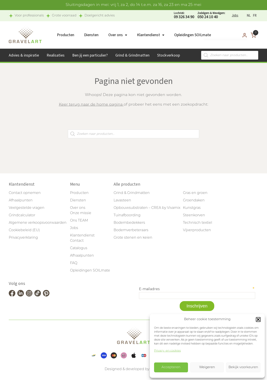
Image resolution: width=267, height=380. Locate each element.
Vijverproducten (197, 230)
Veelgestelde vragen (26, 208)
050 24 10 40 (211, 15)
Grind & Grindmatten (132, 55)
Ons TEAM (79, 220)
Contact (77, 241)
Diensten (91, 35)
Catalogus (78, 248)
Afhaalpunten (21, 200)
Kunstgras (192, 208)
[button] (258, 319)
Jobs (235, 15)
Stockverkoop (168, 55)
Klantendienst (148, 35)
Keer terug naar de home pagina (91, 105)
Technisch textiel (197, 223)
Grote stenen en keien (133, 238)
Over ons (115, 35)
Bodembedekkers (129, 223)
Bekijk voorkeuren (243, 367)
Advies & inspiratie (24, 55)
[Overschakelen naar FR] (254, 15)
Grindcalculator (22, 215)
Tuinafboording (127, 215)
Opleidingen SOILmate (192, 35)
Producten (65, 35)
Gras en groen (195, 193)
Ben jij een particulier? (90, 55)
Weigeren (207, 367)
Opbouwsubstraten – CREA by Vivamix (147, 208)
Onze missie (80, 213)
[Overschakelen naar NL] (249, 15)
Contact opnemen (25, 193)
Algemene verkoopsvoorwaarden (38, 223)
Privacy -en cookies (167, 350)
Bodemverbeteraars (131, 230)
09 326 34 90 (184, 15)
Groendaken (194, 200)
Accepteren (171, 367)
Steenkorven (194, 215)
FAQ (73, 263)
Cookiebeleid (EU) (24, 230)
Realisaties (56, 55)
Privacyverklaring (23, 238)
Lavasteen (122, 200)
